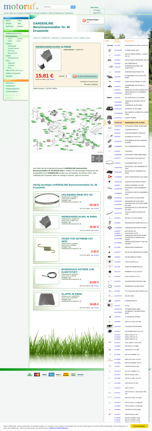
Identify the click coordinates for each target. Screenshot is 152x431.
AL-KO (10, 38)
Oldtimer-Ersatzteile (13, 73)
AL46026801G (118, 113)
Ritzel (9, 68)
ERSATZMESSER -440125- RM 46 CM (136, 45)
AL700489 (117, 359)
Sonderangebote (12, 92)
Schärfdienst (10, 86)
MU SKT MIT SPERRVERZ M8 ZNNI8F (136, 252)
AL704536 (117, 418)
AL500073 (117, 252)
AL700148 (117, 337)
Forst (8, 61)
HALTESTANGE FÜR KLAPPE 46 (135, 158)
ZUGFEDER (128, 151)
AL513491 (117, 266)
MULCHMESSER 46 (131, 63)
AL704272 (117, 414)
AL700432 (117, 354)
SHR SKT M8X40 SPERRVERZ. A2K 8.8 (137, 60)
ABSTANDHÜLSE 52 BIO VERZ (134, 201)
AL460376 (117, 163)
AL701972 (117, 388)
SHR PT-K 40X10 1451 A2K (133, 321)
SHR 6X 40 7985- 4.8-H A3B (133, 397)
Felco (20, 21)
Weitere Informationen (58, 428)
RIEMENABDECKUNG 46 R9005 (135, 122)
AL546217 (117, 331)
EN (10, 95)
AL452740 (117, 90)
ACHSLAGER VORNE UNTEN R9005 (136, 126)
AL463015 (117, 218)
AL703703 (117, 397)
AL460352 (117, 136)
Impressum (69, 13)
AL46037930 (118, 167)
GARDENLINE (45, 38)
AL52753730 (118, 296)
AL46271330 (118, 213)
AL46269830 (118, 208)
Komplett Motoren (13, 48)
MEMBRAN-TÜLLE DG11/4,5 (133, 271)
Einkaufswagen (93, 20)
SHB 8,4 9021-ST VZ (131, 339)
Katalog (8, 44)
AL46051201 (118, 182)
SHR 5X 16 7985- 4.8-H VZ (133, 378)
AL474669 (117, 247)
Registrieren (97, 13)
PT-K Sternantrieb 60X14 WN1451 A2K (136, 291)
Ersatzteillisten (12, 36)
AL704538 (117, 422)
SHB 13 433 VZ (129, 388)
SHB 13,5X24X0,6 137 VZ (132, 276)
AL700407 (117, 349)
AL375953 (117, 60)
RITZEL (127, 305)
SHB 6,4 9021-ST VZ (131, 337)
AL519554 (117, 276)
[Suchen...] (56, 7)
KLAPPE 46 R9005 (130, 117)
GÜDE (10, 41)
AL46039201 (118, 177)
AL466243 (117, 231)
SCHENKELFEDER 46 (131, 129)
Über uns (13, 13)
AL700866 (117, 363)
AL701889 (117, 383)
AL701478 (117, 371)
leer (88, 22)
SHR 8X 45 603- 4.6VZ (131, 374)
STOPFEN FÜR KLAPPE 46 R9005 (135, 182)
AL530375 (117, 300)
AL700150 (117, 339)
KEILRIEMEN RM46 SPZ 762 (133, 163)
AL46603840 (118, 227)
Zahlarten (44, 13)
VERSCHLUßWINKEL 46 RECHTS (135, 133)
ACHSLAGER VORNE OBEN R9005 (135, 154)
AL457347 (117, 97)
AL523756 (117, 281)
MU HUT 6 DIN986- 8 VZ (132, 354)
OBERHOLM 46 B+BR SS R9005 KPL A (136, 90)
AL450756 (117, 67)
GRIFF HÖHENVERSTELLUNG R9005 (136, 177)
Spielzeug (9, 26)
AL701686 (117, 378)
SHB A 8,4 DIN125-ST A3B (133, 422)
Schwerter (11, 65)
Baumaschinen (12, 53)
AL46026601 (118, 105)
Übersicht (37, 38)
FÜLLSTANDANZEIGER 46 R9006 (135, 146)
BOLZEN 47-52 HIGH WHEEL (134, 218)
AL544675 (117, 326)
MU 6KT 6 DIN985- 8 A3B (132, 418)
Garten (8, 56)
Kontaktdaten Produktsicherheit (89, 81)
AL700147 (117, 335)
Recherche (10, 83)
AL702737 (117, 393)
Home (6, 13)
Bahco (8, 21)
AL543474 (117, 316)
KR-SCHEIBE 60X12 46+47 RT (134, 331)
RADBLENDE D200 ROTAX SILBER (135, 227)
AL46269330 (118, 204)
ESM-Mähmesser (13, 58)
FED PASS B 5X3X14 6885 (133, 409)
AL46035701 (118, 141)
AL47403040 (118, 238)
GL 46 (76, 38)
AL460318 (117, 133)
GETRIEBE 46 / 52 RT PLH (133, 136)
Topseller (9, 76)
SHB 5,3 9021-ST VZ (131, 335)
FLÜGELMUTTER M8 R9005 (133, 326)
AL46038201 (118, 172)
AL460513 (117, 185)
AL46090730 (118, 189)
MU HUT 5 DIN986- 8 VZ (132, 371)
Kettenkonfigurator (12, 89)
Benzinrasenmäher (67, 38)
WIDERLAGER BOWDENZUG (134, 247)
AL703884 (117, 406)
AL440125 (117, 63)
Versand (36, 13)
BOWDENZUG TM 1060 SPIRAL (134, 286)
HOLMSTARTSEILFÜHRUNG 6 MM (135, 281)
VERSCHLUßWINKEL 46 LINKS (134, 185)
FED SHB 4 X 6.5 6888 (131, 346)
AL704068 (117, 409)
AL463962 (117, 223)
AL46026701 (118, 108)
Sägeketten (11, 63)
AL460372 (117, 158)
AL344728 (117, 55)
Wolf (19, 23)
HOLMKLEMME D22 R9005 (133, 257)
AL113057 (117, 45)
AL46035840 (118, 146)
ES (17, 95)
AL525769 (117, 286)
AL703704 (117, 402)
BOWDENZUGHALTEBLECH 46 (134, 72)
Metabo (8, 23)
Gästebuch (28, 13)
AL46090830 (118, 193)
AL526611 (117, 291)
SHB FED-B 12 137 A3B (132, 349)
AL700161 (117, 342)
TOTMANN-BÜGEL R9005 (132, 309)
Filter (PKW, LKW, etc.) (14, 70)
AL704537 (117, 420)
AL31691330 (118, 50)
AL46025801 (118, 102)
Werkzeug (11, 51)
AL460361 (117, 151)
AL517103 (117, 271)
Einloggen (97, 10)
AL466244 (117, 233)
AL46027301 (118, 126)
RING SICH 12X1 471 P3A (133, 359)
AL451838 (117, 76)
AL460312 (117, 129)
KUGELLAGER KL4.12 (131, 262)
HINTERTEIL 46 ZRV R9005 (133, 108)
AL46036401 (118, 154)
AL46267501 (118, 198)
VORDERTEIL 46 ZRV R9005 (133, 105)
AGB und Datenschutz (56, 13)
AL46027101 (118, 122)
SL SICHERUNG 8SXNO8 (132, 316)
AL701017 (117, 366)
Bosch (19, 41)
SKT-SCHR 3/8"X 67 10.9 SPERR (135, 97)
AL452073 (117, 86)
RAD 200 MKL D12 (130, 231)
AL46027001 (118, 117)
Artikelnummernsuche (14, 33)
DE (7, 95)
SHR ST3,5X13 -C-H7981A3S (133, 402)
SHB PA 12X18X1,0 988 (132, 366)
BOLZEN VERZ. (129, 296)
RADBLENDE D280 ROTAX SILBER (135, 235)
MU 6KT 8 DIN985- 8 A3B (132, 420)
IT (19, 95)
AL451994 (117, 81)
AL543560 (117, 321)
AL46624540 (118, 235)
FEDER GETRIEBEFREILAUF (134, 266)
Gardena (20, 38)
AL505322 (117, 257)
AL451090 (117, 72)
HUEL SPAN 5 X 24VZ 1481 (133, 342)
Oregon (20, 26)
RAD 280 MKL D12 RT (131, 233)
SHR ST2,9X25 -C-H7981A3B (133, 406)
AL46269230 (118, 201)
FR (13, 95)
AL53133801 (118, 312)
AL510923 (117, 262)
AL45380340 (118, 93)
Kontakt (20, 13)
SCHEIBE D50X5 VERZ (132, 50)
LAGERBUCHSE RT (131, 300)
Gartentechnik (56, 38)
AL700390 (117, 346)
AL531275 (117, 305)
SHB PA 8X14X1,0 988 (131, 414)
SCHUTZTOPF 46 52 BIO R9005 (134, 198)
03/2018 (82, 38)
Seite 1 (88, 38)
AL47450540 (118, 242)
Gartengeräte (12, 46)
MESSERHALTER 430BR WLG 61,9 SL (136, 223)
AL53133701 (118, 309)
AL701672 (117, 374)
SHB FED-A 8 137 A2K (131, 383)
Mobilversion (9, 98)
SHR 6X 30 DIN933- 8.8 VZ (133, 363)
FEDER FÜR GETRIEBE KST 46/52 (135, 81)
